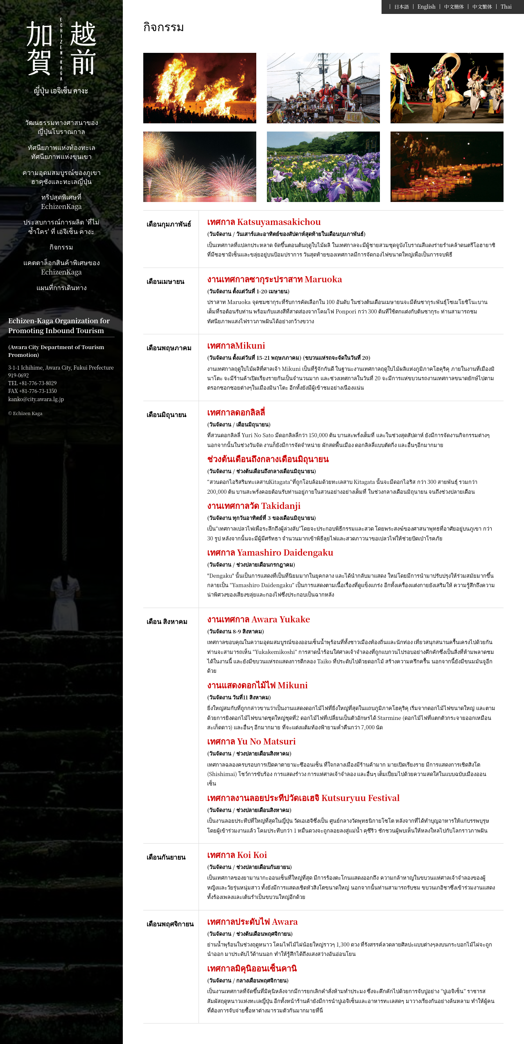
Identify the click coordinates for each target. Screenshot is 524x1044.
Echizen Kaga (61, 57)
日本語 (401, 6)
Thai (506, 6)
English (427, 6)
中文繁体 (482, 6)
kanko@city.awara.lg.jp (36, 398)
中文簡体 (454, 6)
